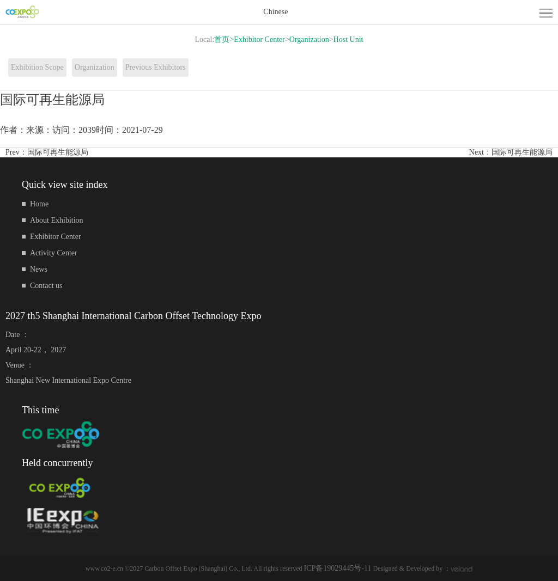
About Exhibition (56, 220)
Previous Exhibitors (155, 67)
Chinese (275, 12)
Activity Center (53, 253)
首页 (224, 39)
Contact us (46, 286)
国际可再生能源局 (57, 152)
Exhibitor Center (259, 39)
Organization (309, 39)
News (38, 269)
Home (39, 204)
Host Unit (348, 39)
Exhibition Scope (37, 67)
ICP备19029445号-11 (338, 568)
